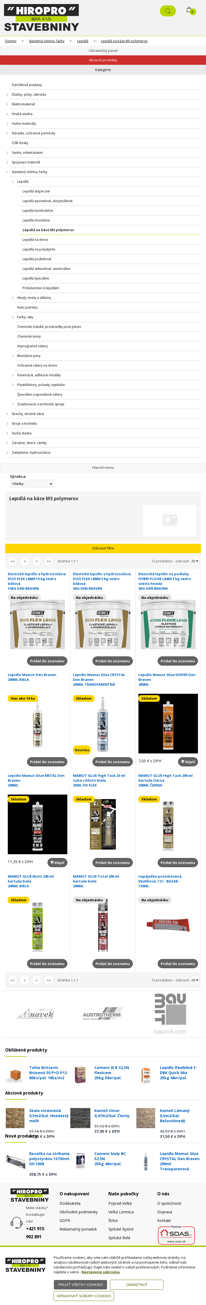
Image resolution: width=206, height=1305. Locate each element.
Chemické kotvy (29, 336)
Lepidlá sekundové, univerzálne (46, 268)
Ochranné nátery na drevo (37, 365)
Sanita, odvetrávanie (27, 152)
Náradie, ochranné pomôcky (33, 133)
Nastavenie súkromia (101, 1272)
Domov (10, 41)
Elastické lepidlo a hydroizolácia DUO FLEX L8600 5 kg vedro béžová (103, 581)
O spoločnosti (169, 1203)
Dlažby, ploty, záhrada (29, 94)
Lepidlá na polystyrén (39, 249)
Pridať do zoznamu (47, 661)
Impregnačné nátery (32, 346)
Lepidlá (82, 41)
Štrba (112, 1220)
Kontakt (164, 1220)
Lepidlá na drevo (35, 239)
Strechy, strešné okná (28, 414)
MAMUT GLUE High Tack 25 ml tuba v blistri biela (103, 780)
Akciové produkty (103, 60)
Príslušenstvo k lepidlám (41, 288)
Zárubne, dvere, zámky (29, 443)
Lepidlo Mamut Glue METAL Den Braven (37, 780)
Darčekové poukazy (27, 85)
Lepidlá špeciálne (36, 278)
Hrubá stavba (22, 114)
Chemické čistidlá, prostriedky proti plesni (49, 326)
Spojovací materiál (26, 162)
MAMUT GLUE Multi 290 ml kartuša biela (37, 881)
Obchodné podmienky (79, 1211)
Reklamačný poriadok (78, 1229)
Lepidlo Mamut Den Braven (37, 677)
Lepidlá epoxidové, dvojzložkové (48, 201)
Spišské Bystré (121, 1229)
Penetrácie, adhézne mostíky (39, 375)
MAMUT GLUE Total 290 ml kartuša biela (103, 881)
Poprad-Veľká (120, 1203)
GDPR (65, 1220)
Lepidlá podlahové (37, 259)
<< (12, 561)
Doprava (164, 1211)
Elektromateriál (23, 104)
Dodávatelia (70, 1203)
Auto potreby (27, 307)
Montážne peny (29, 355)
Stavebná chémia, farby (46, 41)
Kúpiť (188, 761)
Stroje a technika (24, 423)
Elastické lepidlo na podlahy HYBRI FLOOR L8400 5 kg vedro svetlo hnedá (168, 581)
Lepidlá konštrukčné (38, 210)
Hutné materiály (24, 123)
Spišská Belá (119, 1237)
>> (49, 561)
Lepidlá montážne (36, 220)
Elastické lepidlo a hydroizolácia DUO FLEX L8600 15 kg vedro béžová (37, 581)
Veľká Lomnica (121, 1211)
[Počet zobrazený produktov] (195, 561)
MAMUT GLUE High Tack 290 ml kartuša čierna (168, 780)
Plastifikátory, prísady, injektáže (41, 384)
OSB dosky (20, 143)
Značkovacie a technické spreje (40, 404)
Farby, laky (25, 317)
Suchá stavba (22, 433)
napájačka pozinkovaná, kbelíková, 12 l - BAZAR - (168, 881)
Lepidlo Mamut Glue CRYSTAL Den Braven (103, 679)
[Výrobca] (31, 484)
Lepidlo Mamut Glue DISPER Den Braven (168, 679)
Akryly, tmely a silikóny (34, 297)
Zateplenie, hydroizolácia (31, 452)
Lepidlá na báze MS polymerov (124, 41)
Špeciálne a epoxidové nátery (39, 394)
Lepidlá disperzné (36, 191)
